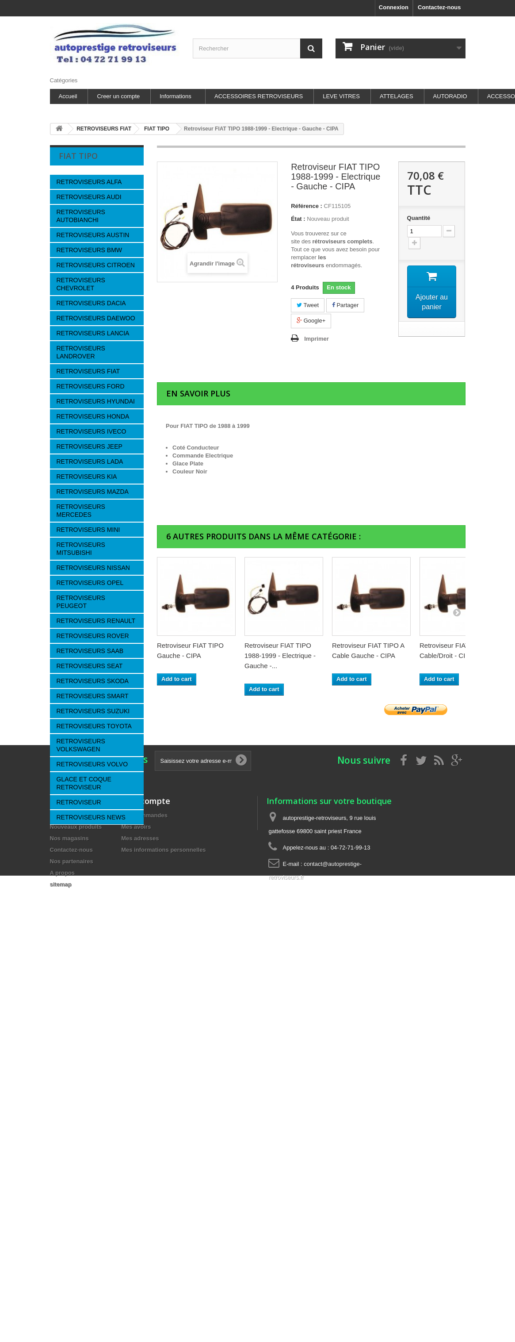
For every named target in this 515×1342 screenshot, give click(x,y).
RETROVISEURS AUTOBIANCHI (81, 215)
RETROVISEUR (79, 802)
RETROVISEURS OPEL (90, 582)
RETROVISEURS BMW (89, 250)
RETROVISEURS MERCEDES (81, 510)
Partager (345, 305)
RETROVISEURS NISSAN (93, 567)
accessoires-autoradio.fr (95, 1170)
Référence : (306, 206)
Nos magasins (84, 1105)
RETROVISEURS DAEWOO (96, 318)
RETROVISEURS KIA (87, 476)
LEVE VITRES (341, 96)
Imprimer (316, 338)
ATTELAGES (396, 96)
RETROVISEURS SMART (93, 696)
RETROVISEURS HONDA (93, 416)
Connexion (393, 7)
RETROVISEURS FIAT (88, 371)
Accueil (68, 96)
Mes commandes (144, 1336)
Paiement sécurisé (89, 1079)
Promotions (66, 1336)
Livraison (77, 1026)
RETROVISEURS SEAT (90, 665)
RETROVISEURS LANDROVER (81, 352)
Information (88, 1005)
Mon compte (145, 1321)
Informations (175, 96)
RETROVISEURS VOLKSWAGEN (81, 745)
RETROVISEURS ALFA (89, 181)
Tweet (308, 305)
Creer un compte (118, 96)
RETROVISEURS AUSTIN (93, 234)
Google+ (311, 320)
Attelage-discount (87, 1223)
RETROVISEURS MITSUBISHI (81, 548)
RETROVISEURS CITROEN (96, 265)
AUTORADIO (450, 96)
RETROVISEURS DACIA (91, 303)
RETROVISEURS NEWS (91, 817)
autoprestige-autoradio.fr (96, 1157)
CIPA (72, 949)
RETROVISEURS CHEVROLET (81, 284)
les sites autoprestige (92, 1092)
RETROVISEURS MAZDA (93, 491)
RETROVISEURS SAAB (90, 650)
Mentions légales (87, 1052)
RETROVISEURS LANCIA (93, 333)
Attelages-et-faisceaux (93, 1183)
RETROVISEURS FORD (91, 386)
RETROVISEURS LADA (90, 461)
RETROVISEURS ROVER (93, 635)
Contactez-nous (439, 7)
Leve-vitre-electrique (91, 1210)
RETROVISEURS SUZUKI (93, 711)
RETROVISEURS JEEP (89, 446)
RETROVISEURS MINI (88, 529)
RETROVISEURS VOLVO (92, 764)
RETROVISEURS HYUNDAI (96, 401)
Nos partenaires (86, 1065)
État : (298, 218)
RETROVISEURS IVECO (91, 431)
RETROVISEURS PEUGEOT (81, 601)
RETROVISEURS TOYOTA (94, 726)
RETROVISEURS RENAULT (96, 620)
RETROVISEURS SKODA (93, 680)
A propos (77, 1039)
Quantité (419, 218)
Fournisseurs (89, 928)
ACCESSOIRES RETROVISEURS (258, 96)
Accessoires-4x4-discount (97, 1197)
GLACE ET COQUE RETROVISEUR (84, 783)
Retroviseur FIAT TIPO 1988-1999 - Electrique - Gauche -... (280, 655)
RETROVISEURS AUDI (89, 196)
